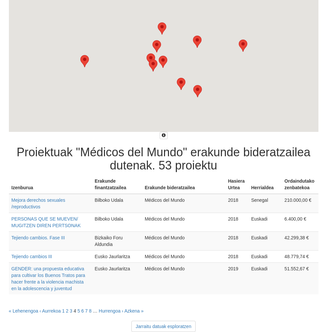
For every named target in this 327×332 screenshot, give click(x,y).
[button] (197, 91)
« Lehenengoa (24, 311)
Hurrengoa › (111, 311)
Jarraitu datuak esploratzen (163, 326)
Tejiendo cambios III (32, 256)
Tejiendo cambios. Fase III (38, 237)
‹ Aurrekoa (50, 311)
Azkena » (134, 311)
